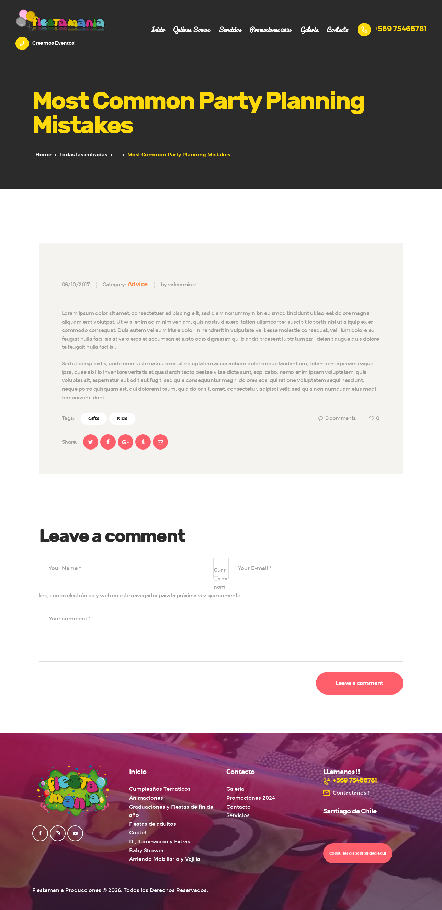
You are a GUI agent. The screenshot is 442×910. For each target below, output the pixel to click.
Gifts (93, 418)
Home (43, 154)
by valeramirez (178, 284)
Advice (137, 284)
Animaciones (146, 798)
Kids (122, 418)
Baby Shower (146, 850)
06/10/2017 (76, 284)
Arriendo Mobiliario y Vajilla (164, 859)
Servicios (238, 815)
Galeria (235, 789)
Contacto (238, 807)
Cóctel (137, 833)
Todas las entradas (83, 154)
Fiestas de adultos (152, 824)
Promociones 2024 (250, 798)
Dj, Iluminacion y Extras (159, 842)
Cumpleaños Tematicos (160, 789)
